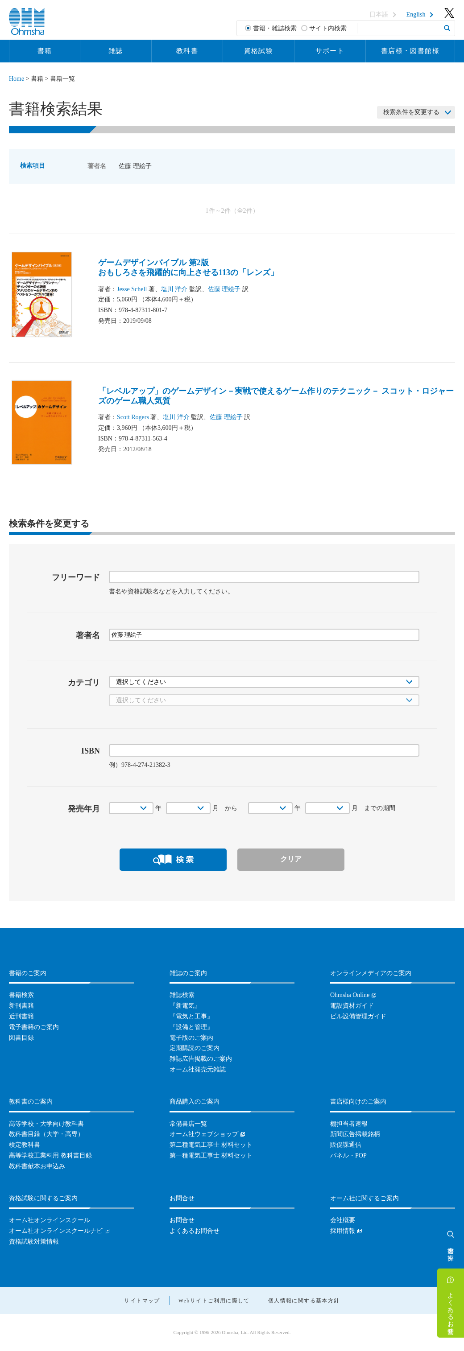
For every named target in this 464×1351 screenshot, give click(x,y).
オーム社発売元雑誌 (198, 1069)
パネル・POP (348, 1155)
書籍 (44, 50)
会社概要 (342, 1220)
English (416, 15)
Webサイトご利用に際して (214, 1300)
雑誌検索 (182, 995)
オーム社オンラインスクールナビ (56, 1230)
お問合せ (182, 1220)
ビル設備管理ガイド (358, 1016)
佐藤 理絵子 (224, 289)
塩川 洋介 (174, 289)
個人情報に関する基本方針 (304, 1300)
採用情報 (342, 1230)
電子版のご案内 (191, 1037)
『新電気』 (185, 1005)
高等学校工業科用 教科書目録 (50, 1155)
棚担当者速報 (349, 1123)
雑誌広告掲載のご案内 (201, 1058)
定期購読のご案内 (195, 1048)
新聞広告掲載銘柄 (355, 1134)
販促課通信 (345, 1144)
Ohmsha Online (349, 995)
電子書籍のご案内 (34, 1027)
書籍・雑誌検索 (275, 28)
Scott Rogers (133, 417)
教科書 (187, 50)
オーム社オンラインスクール (49, 1220)
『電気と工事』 (191, 1016)
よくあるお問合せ (450, 1309)
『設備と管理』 (191, 1027)
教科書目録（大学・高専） (46, 1134)
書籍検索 (21, 995)
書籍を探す (450, 1250)
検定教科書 (24, 1144)
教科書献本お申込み (37, 1166)
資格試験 (258, 50)
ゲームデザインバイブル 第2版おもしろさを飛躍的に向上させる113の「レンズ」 (188, 267)
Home (16, 78)
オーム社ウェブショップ (204, 1134)
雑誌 (115, 50)
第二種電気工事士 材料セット (211, 1144)
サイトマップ (142, 1300)
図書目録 (21, 1037)
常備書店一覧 (188, 1123)
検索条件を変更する (411, 112)
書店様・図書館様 (410, 50)
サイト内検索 (328, 28)
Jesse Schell (132, 289)
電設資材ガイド (352, 1005)
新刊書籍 (21, 1005)
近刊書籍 (21, 1016)
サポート (330, 50)
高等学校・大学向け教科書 (46, 1123)
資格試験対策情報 (34, 1241)
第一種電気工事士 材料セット (211, 1155)
